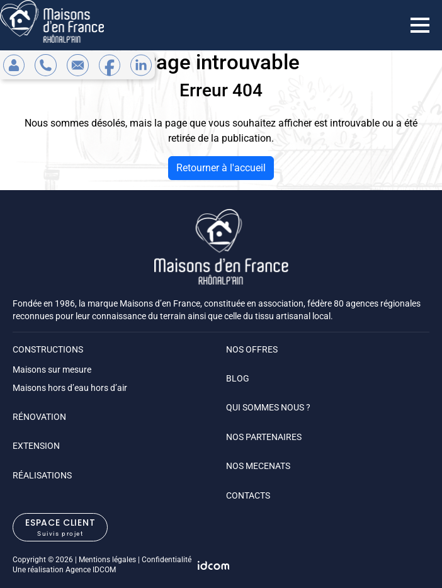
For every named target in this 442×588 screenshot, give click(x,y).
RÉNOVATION (39, 417)
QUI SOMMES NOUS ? (268, 407)
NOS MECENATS (258, 466)
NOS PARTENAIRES (264, 437)
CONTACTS (248, 495)
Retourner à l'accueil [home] (221, 168)
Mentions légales (107, 559)
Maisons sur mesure (52, 370)
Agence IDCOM (90, 569)
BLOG (237, 378)
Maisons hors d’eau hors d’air (70, 388)
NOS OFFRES (252, 349)
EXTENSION (36, 446)
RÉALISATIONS (42, 475)
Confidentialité (166, 559)
